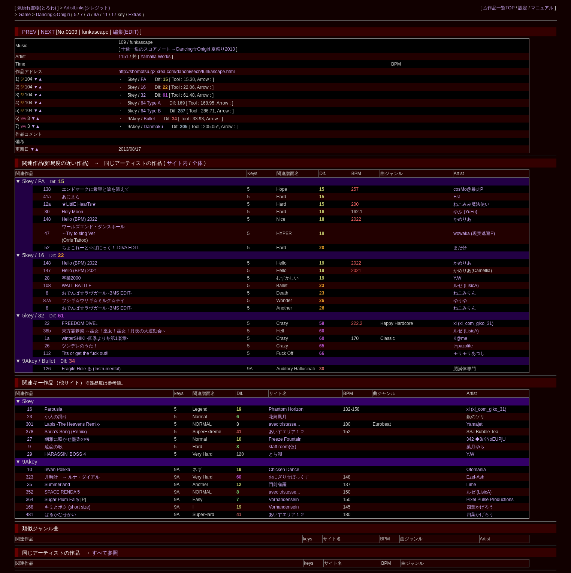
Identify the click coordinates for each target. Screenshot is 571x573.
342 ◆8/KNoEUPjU (486, 439)
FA (143, 79)
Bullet (149, 118)
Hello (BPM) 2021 (79, 270)
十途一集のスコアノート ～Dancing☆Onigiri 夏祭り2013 (178, 49)
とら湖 (275, 454)
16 (143, 87)
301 (29, 424)
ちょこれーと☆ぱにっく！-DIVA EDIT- (101, 247)
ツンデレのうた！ (80, 346)
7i (88, 14)
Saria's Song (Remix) (66, 431)
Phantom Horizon (286, 409)
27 (29, 439)
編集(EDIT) (126, 32)
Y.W (457, 278)
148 (47, 219)
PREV (29, 32)
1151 (123, 56)
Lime (471, 484)
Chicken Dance (284, 469)
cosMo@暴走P (468, 189)
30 (47, 211)
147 (47, 270)
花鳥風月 (278, 416)
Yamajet (474, 424)
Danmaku (153, 126)
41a (47, 196)
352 (29, 492)
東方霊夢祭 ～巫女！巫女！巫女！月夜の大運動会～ (114, 331)
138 (47, 189)
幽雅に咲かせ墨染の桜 (67, 439)
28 (47, 278)
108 (47, 285)
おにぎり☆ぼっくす (289, 477)
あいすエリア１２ (287, 431)
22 (47, 323)
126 (47, 368)
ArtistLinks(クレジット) (87, 7)
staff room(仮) (282, 446)
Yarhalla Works (156, 56)
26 (47, 346)
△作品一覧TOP (498, 7)
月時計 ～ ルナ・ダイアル (72, 477)
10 (29, 469)
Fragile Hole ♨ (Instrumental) (91, 368)
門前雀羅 (278, 484)
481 (29, 514)
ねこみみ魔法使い (471, 204)
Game (25, 14)
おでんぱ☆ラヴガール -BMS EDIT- (97, 293)
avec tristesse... (284, 424)
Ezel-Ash (475, 477)
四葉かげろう (479, 507)
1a (47, 338)
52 (47, 247)
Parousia (53, 409)
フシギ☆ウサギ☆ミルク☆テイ (93, 300)
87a (47, 300)
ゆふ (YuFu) (465, 211)
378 (29, 431)
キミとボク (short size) (68, 507)
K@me (460, 338)
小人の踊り (56, 416)
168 (29, 507)
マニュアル (542, 7)
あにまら (71, 196)
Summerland (57, 484)
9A (96, 14)
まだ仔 (460, 247)
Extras (135, 14)
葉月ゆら (475, 446)
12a (47, 204)
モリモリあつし (469, 353)
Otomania (476, 469)
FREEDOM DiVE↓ (80, 323)
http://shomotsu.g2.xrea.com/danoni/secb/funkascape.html (176, 71)
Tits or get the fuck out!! (85, 353)
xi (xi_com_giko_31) (473, 323)
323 (29, 477)
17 (113, 14)
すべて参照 (105, 553)
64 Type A (151, 103)
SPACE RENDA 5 (62, 492)
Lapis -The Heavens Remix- (72, 424)
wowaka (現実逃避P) (474, 233)
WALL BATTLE (77, 285)
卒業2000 (71, 278)
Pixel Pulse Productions (490, 499)
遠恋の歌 (54, 446)
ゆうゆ (460, 300)
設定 (522, 7)
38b (47, 331)
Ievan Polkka (57, 469)
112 (47, 353)
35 (29, 484)
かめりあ (462, 219)
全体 (197, 163)
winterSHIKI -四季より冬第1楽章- (95, 338)
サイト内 (177, 163)
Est (456, 196)
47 (47, 233)
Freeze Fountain (285, 439)
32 (143, 95)
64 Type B (151, 111)
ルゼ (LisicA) (465, 285)
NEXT (48, 32)
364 (29, 499)
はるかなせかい (60, 514)
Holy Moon (72, 211)
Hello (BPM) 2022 (79, 219)
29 (29, 454)
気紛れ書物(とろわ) (37, 7)
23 (29, 416)
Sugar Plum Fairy (62, 499)
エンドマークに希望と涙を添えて (95, 189)
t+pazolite (463, 346)
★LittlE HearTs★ (79, 204)
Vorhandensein (284, 499)
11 (105, 14)
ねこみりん (464, 293)
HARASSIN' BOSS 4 (65, 454)
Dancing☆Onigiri (53, 14)
